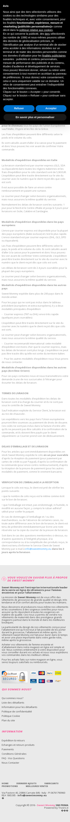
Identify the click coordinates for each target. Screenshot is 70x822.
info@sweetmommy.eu (32, 795)
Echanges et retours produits (18, 745)
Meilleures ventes (37, 786)
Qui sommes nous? (12, 698)
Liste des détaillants (13, 702)
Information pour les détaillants (19, 707)
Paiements (8, 749)
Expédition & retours (13, 740)
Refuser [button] (19, 108)
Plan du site (8, 720)
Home (5, 783)
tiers (47, 33)
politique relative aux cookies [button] (36, 30)
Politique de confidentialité (17, 711)
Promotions (10, 786)
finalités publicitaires (54, 55)
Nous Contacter (10, 762)
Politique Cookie (11, 716)
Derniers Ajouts (26, 783)
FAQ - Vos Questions (13, 758)
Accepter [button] (51, 108)
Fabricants (51, 783)
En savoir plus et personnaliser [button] (35, 117)
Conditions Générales (14, 753)
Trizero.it (63, 807)
